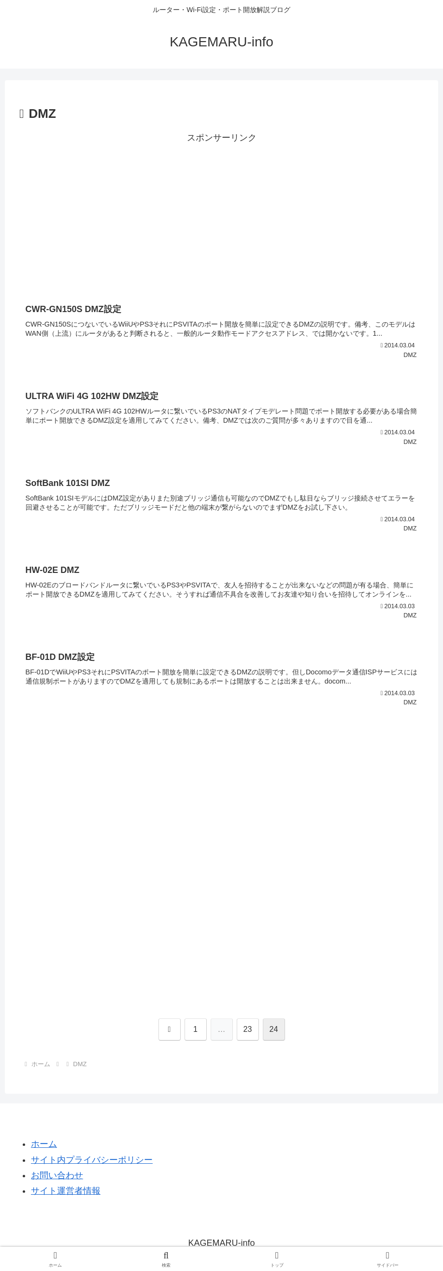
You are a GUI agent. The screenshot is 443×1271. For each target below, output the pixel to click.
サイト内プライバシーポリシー (92, 1160)
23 (247, 1029)
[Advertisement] (221, 213)
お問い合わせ (57, 1175)
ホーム (44, 1144)
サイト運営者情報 (65, 1191)
